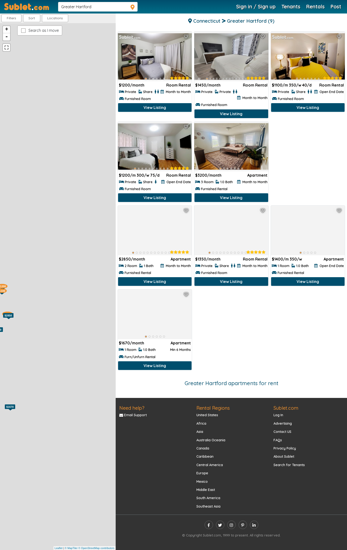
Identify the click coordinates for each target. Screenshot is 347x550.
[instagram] (231, 525)
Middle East (205, 490)
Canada (202, 448)
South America (208, 498)
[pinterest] (243, 525)
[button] (55, 18)
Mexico (202, 481)
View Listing (155, 107)
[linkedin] (254, 525)
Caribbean (205, 456)
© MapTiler (71, 548)
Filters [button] (11, 18)
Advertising (283, 423)
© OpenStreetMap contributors (96, 548)
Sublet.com (286, 408)
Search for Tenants (289, 465)
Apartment (257, 175)
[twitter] (220, 525)
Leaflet (59, 548)
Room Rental (178, 85)
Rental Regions (213, 408)
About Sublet (284, 456)
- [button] (6, 36)
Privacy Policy (285, 448)
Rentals (315, 6)
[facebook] (209, 525)
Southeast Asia (208, 506)
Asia (199, 431)
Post (335, 6)
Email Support (133, 415)
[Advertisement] (307, 155)
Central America (209, 465)
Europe (202, 473)
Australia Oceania (210, 440)
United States (207, 415)
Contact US (282, 431)
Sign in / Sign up (256, 6)
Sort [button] (31, 18)
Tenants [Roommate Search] (290, 6)
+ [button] (6, 29)
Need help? (131, 408)
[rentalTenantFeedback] (179, 78)
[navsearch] (98, 7)
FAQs (278, 440)
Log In (278, 415)
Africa (201, 423)
